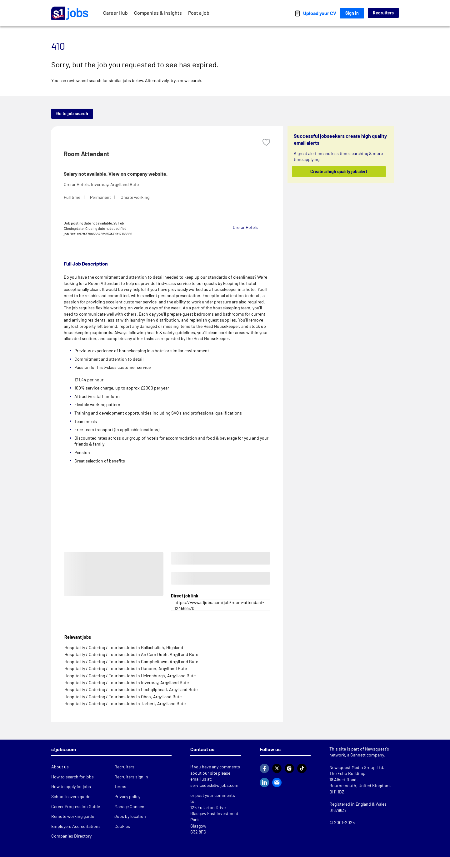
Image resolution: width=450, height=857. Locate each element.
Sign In (352, 13)
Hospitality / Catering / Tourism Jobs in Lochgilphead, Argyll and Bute (131, 689)
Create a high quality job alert (339, 171)
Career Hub (115, 13)
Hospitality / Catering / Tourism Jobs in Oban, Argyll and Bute (123, 696)
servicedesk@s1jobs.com (214, 785)
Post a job (198, 13)
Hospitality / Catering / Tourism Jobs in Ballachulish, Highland (123, 647)
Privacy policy (127, 796)
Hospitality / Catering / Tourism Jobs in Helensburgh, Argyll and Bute (130, 675)
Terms (120, 786)
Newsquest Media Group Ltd (356, 767)
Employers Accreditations (76, 826)
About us (60, 766)
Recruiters (383, 12)
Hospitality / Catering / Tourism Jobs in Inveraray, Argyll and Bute (126, 682)
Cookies (122, 826)
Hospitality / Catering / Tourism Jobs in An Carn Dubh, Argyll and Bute (131, 654)
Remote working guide (72, 816)
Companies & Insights (158, 13)
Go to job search (72, 113)
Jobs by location (130, 816)
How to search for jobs (72, 776)
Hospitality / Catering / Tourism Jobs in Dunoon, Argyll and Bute (125, 668)
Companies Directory (71, 836)
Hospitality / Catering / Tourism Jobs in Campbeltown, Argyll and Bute (131, 661)
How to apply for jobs (71, 786)
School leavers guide (70, 796)
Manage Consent (130, 806)
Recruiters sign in (131, 776)
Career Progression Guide (75, 806)
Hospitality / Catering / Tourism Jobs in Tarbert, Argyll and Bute (125, 703)
